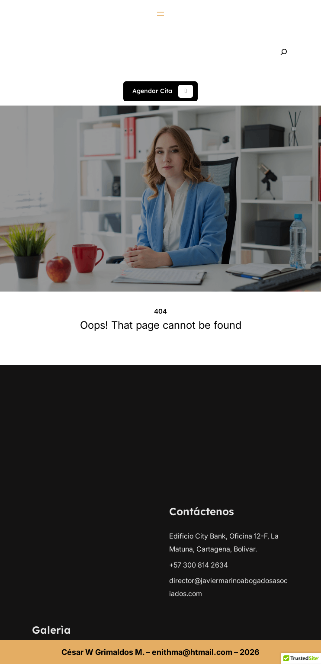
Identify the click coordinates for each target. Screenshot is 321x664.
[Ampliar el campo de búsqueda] (284, 52)
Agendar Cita (162, 91)
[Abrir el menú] (160, 14)
